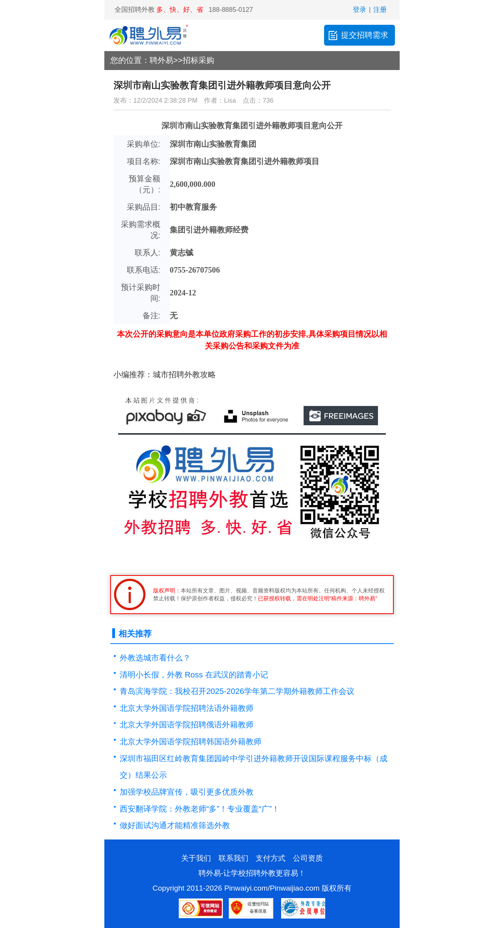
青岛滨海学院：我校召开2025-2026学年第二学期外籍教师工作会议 (237, 691)
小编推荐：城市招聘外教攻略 (164, 374)
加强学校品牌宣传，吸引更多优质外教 (187, 792)
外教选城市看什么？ (155, 657)
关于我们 (196, 858)
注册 (380, 9)
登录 (359, 9)
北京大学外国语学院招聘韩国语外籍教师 (190, 741)
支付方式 (270, 858)
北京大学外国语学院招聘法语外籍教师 (187, 708)
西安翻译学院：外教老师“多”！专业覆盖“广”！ (200, 808)
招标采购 (198, 60)
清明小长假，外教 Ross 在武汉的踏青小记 (194, 674)
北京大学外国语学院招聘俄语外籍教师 (187, 724)
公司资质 (308, 858)
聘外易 (161, 60)
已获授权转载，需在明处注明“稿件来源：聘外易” (317, 598)
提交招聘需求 (357, 35)
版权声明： (167, 590)
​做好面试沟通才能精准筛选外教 (175, 825)
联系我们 (233, 858)
